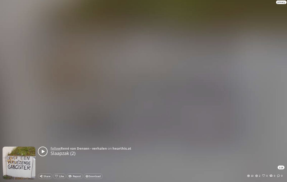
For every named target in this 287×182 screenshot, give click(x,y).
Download (93, 176)
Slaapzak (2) (63, 153)
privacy (281, 2)
